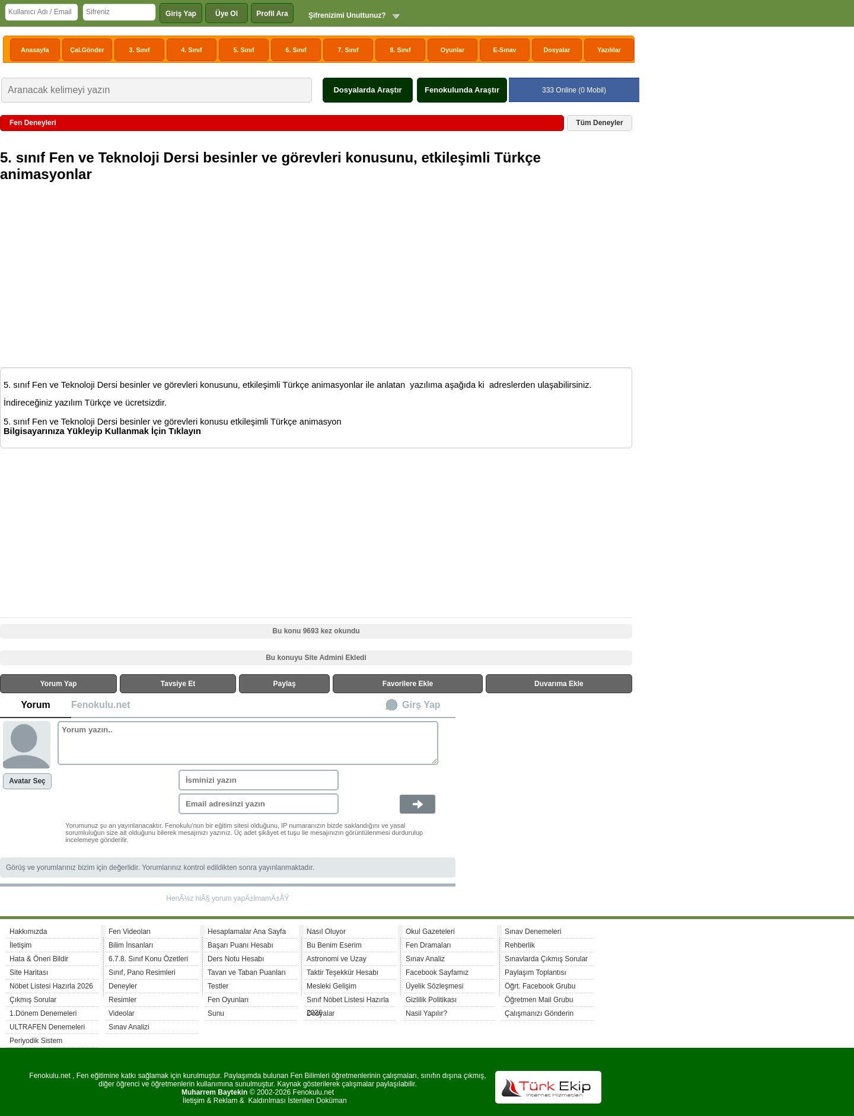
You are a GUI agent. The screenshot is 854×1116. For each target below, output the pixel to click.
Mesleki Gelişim (331, 986)
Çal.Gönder (87, 49)
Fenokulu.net (100, 705)
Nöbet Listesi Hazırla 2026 (51, 986)
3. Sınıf (139, 49)
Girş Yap (421, 705)
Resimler (122, 1000)
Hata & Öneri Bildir (38, 959)
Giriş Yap (180, 13)
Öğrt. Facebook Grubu (540, 986)
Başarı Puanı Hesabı (240, 945)
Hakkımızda (28, 931)
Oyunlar (452, 49)
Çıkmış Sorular (32, 1000)
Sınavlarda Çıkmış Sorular (546, 959)
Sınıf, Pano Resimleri (142, 972)
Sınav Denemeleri (533, 931)
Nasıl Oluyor (326, 931)
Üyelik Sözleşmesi (434, 986)
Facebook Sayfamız (437, 972)
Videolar (122, 1013)
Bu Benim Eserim (334, 945)
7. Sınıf (348, 49)
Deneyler (123, 986)
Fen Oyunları (228, 1000)
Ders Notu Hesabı (236, 959)
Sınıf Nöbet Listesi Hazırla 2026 (348, 1001)
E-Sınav (504, 49)
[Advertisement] (317, 282)
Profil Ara (272, 13)
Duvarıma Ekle (559, 684)
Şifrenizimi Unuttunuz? (347, 15)
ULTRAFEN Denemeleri (47, 1027)
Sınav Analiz (425, 959)
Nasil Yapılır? (426, 1013)
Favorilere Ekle (408, 684)
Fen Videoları (130, 931)
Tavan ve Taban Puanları (247, 972)
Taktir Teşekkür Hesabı (342, 972)
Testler (218, 986)
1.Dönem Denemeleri (43, 1013)
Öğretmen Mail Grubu (539, 1000)
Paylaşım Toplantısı (535, 972)
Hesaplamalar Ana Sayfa (247, 931)
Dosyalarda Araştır (367, 89)
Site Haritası (28, 972)
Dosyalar (556, 49)
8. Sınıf (400, 49)
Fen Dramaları (428, 945)
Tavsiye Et (178, 684)
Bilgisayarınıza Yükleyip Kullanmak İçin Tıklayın (102, 431)
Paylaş (284, 684)
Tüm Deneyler (599, 123)
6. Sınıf (296, 49)
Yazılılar (609, 49)
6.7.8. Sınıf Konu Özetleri (148, 959)
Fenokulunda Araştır (462, 89)
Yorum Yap (58, 684)
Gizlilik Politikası (431, 1000)
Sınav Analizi (129, 1027)
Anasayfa (35, 49)
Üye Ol (226, 13)
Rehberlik (520, 945)
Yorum (35, 705)
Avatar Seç (27, 781)
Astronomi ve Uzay (337, 959)
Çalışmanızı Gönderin (539, 1013)
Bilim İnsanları (131, 945)
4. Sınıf (191, 49)
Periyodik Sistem (35, 1041)
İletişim (20, 945)
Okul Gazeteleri (430, 931)
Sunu (216, 1013)
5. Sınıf (244, 49)
